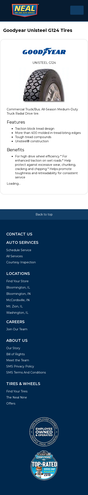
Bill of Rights (15, 354)
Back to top (44, 214)
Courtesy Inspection (21, 262)
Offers (10, 403)
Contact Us (19, 234)
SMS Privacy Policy (20, 366)
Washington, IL (17, 313)
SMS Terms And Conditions (26, 372)
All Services (14, 256)
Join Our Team (16, 329)
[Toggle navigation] (77, 10)
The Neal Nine (16, 397)
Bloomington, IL (18, 287)
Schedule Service (18, 250)
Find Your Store (17, 281)
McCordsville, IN (18, 300)
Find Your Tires (16, 391)
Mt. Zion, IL (14, 306)
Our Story (13, 348)
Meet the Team (17, 360)
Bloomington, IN (18, 294)
